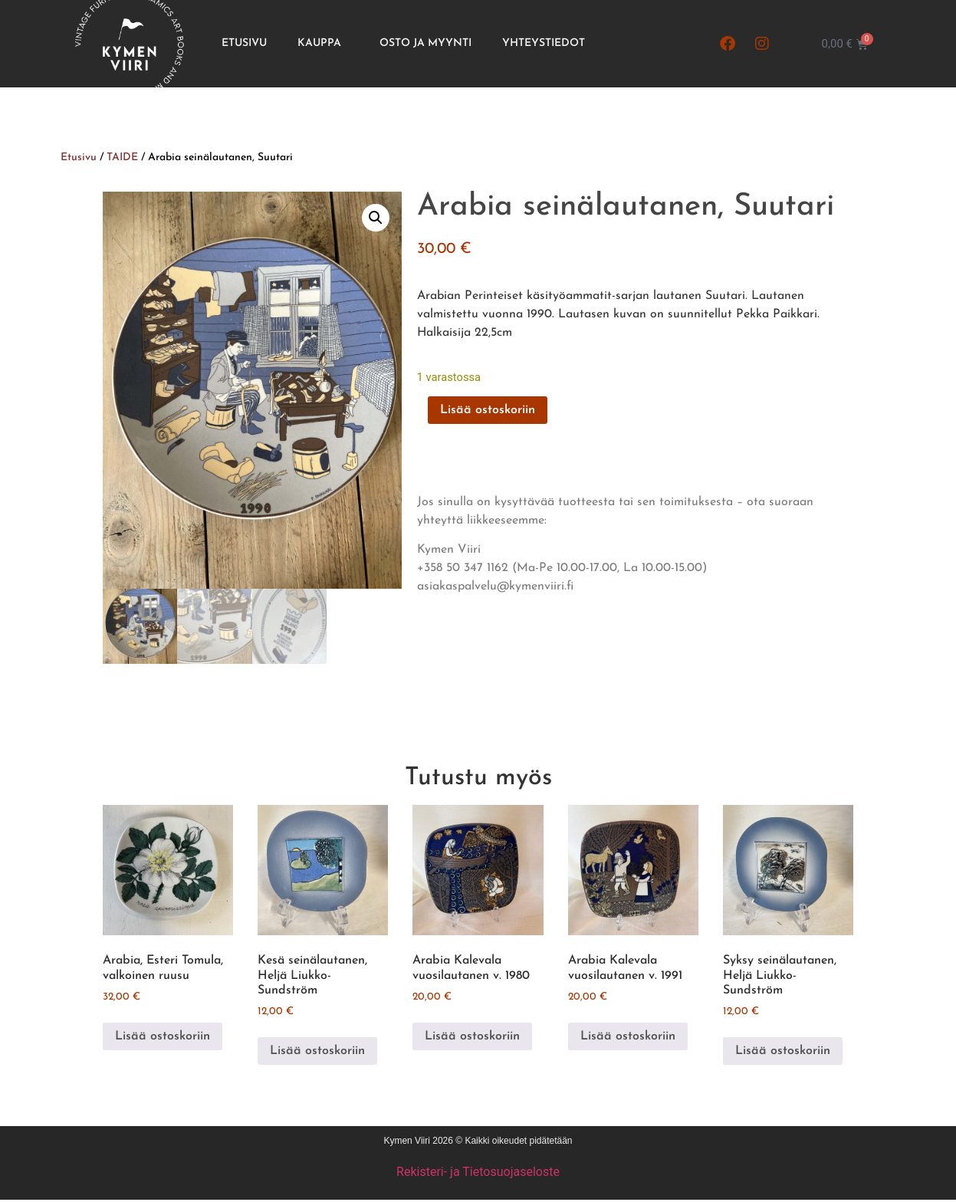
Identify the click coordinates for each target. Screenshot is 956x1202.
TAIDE (122, 157)
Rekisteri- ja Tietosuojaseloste (478, 1173)
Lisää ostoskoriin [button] (162, 1038)
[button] (375, 218)
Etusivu (244, 43)
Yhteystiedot (543, 43)
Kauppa (323, 43)
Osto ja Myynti (425, 43)
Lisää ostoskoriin (487, 410)
